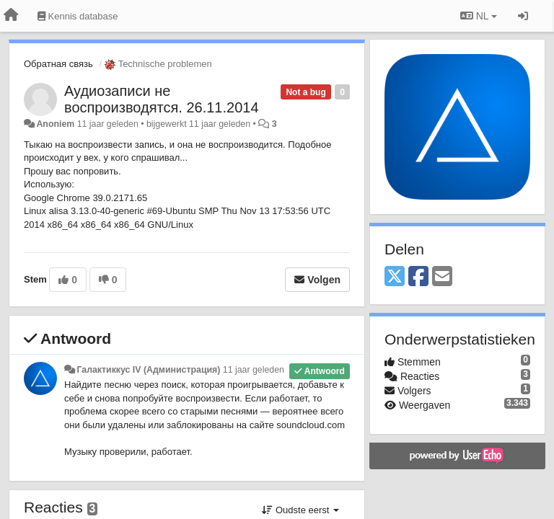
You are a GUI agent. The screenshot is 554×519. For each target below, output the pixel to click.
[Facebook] (418, 277)
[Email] (442, 277)
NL (478, 16)
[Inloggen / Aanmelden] (523, 16)
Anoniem (55, 124)
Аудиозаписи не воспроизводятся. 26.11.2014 (161, 99)
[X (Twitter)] (394, 277)
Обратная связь (58, 63)
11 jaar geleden (253, 370)
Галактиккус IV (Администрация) (148, 370)
